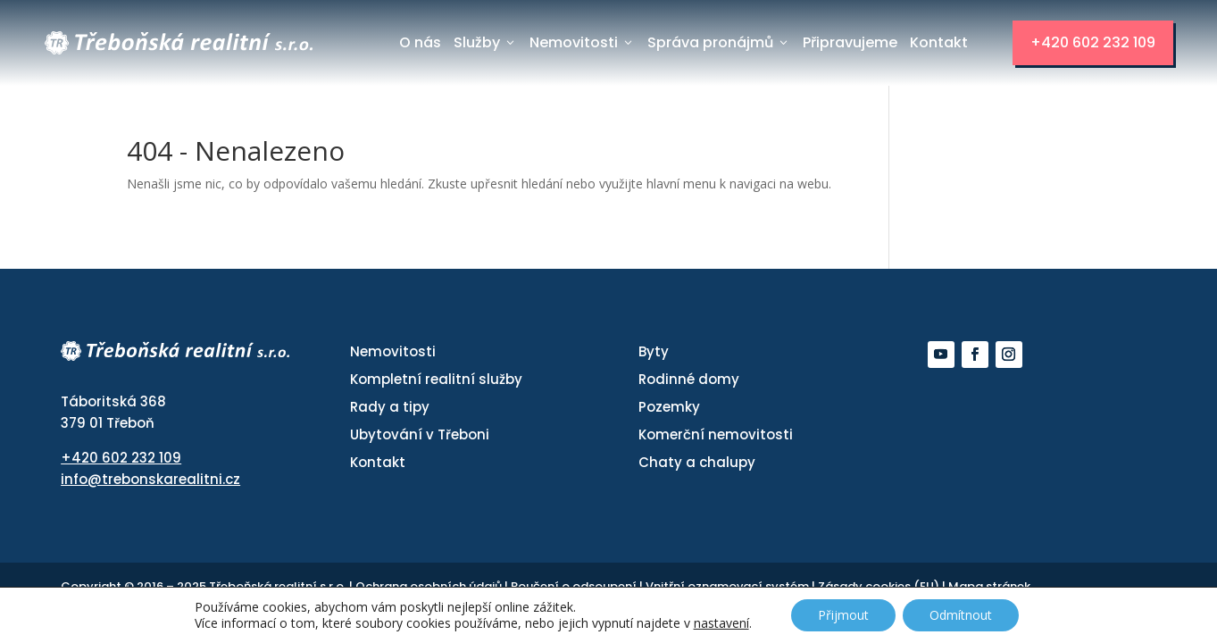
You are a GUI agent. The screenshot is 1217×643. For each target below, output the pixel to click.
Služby (485, 42)
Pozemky (669, 406)
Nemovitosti (582, 42)
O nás (420, 42)
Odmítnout (960, 614)
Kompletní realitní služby (436, 379)
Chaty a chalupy (696, 462)
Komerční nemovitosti (715, 434)
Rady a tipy (389, 406)
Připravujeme (850, 42)
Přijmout (843, 614)
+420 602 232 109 (1092, 42)
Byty (653, 351)
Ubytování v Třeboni (419, 434)
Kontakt (939, 42)
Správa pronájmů (718, 42)
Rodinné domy (688, 379)
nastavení (721, 623)
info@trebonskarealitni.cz (150, 479)
